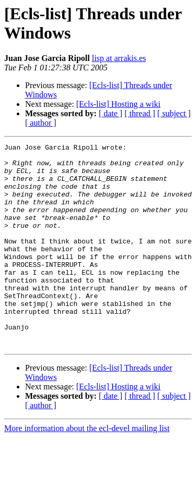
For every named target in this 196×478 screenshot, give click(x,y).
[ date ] (110, 113)
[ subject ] (174, 113)
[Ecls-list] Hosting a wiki (118, 104)
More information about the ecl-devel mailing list (86, 468)
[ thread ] (139, 113)
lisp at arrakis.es (119, 58)
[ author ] (40, 122)
